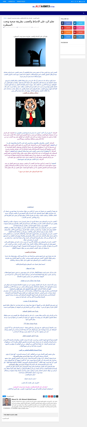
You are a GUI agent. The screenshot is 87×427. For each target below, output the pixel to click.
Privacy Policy (21, 1)
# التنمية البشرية (10, 396)
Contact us (11, 1)
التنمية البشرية (36, 18)
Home (4, 1)
